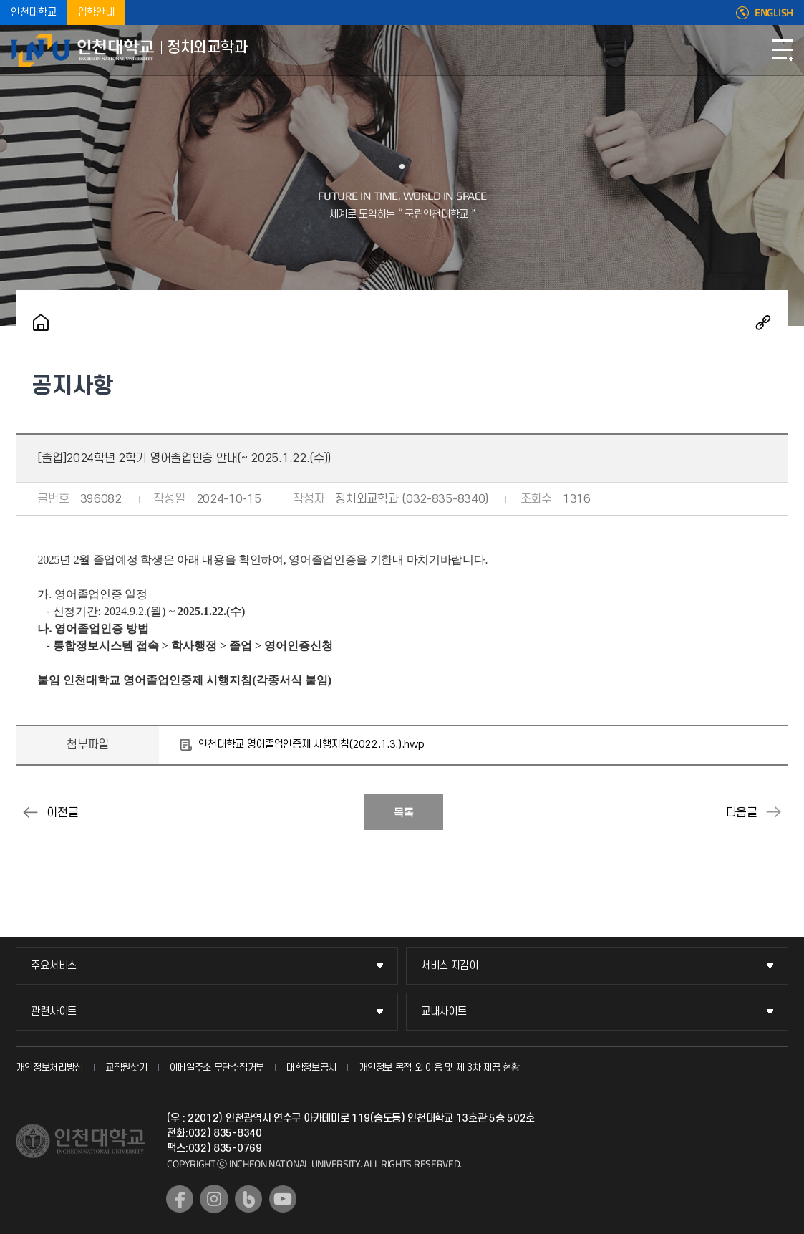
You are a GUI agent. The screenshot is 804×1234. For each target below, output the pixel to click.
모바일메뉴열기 (782, 50)
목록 (404, 812)
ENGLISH (774, 12)
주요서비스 (54, 966)
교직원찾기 (126, 1067)
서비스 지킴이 (449, 966)
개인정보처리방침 (49, 1067)
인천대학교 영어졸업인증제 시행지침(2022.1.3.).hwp (311, 744)
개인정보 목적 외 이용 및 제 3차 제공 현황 (439, 1067)
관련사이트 (54, 1012)
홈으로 (41, 322)
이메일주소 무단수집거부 (217, 1067)
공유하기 (763, 322)
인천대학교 (34, 12)
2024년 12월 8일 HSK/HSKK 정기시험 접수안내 (30, 812)
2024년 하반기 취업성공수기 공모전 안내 (774, 812)
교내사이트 (444, 1012)
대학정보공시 (311, 1067)
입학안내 (96, 12)
